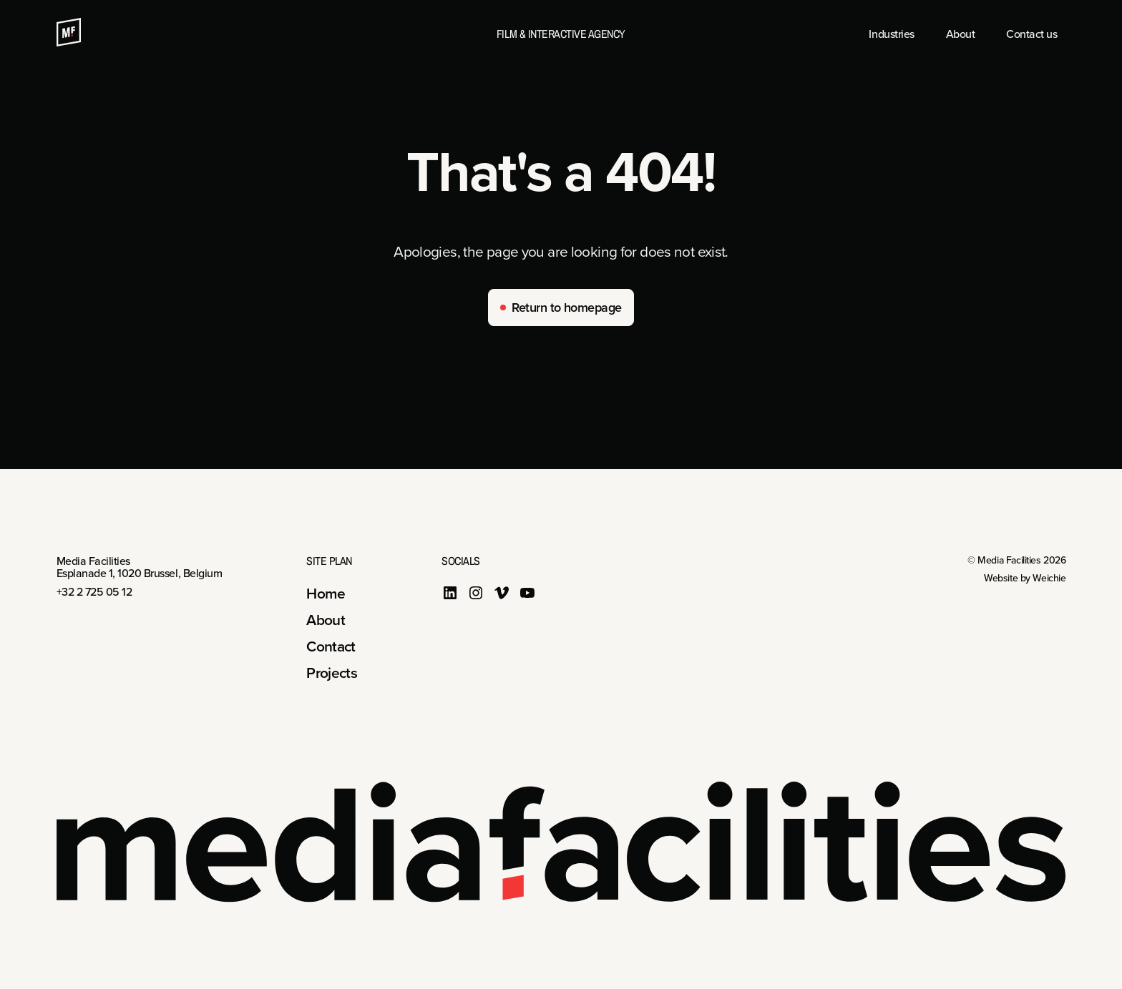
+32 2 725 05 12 (94, 591)
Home (325, 593)
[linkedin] (450, 595)
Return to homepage (566, 307)
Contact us (1031, 33)
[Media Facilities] (69, 40)
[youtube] (527, 595)
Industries (891, 33)
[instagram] (475, 595)
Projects (331, 672)
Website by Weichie (1024, 578)
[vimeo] (501, 595)
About (960, 33)
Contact (331, 645)
